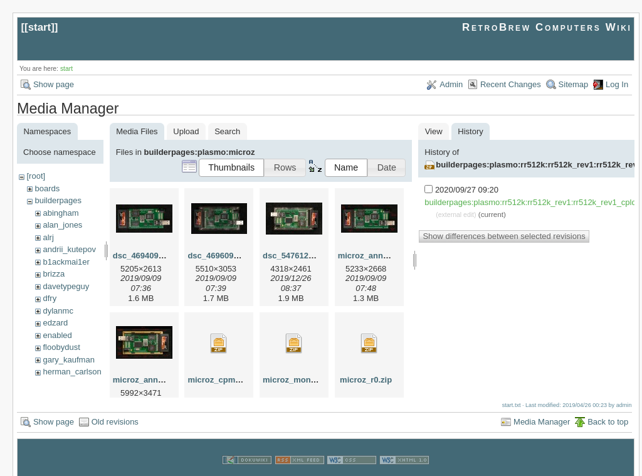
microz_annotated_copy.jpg (166, 379)
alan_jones (62, 225)
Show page (53, 84)
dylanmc (58, 310)
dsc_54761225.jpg (297, 255)
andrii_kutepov (69, 249)
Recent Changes (510, 84)
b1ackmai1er (66, 262)
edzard (55, 322)
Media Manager (541, 408)
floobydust (61, 347)
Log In (617, 84)
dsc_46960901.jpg (222, 255)
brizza (54, 273)
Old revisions (115, 408)
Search (227, 131)
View (434, 131)
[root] (35, 176)
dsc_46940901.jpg (147, 255)
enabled (57, 335)
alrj (48, 237)
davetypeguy (66, 286)
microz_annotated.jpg (380, 255)
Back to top (607, 408)
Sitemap (574, 84)
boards (47, 188)
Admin (451, 84)
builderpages (57, 200)
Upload (186, 131)
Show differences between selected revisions (504, 236)
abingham (60, 213)
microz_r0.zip (366, 379)
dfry (49, 298)
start (39, 27)
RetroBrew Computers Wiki (547, 27)
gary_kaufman (68, 359)
